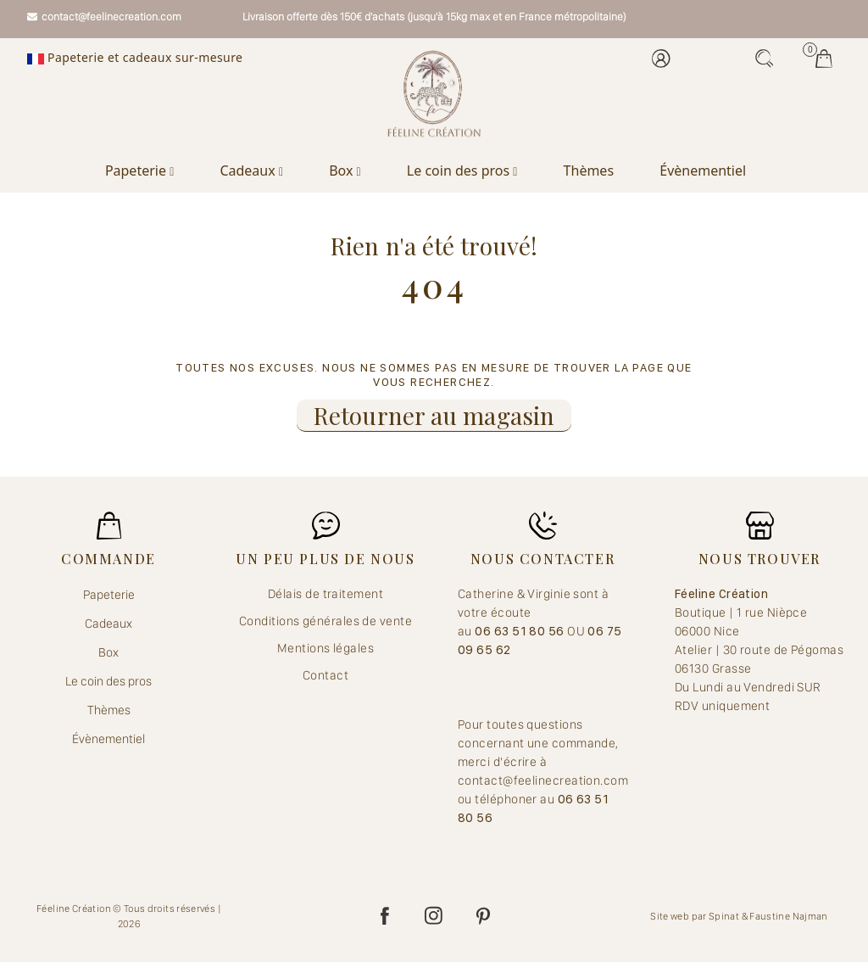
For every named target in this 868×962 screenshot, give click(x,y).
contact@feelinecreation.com (104, 16)
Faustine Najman (788, 916)
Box (345, 170)
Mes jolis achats (823, 58)
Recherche (764, 58)
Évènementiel (702, 170)
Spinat (724, 916)
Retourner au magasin (434, 415)
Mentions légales (325, 648)
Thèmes (589, 170)
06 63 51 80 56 (521, 631)
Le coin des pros (462, 170)
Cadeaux (251, 170)
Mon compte (661, 58)
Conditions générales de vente (325, 621)
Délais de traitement (325, 593)
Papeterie (139, 170)
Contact (325, 675)
